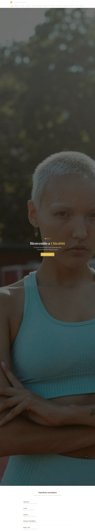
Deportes (28, 5)
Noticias (72, 5)
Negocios (66, 5)
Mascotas (53, 5)
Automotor (17, 5)
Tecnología (81, 5)
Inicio (12, 5)
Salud (76, 5)
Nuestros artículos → (47, 254)
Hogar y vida (46, 5)
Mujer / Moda (59, 5)
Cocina (22, 5)
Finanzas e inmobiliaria (36, 5)
